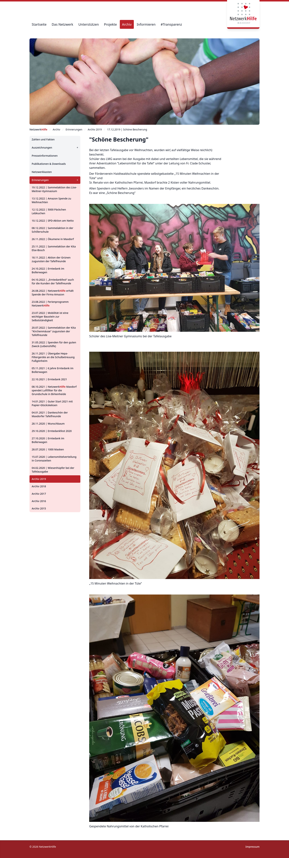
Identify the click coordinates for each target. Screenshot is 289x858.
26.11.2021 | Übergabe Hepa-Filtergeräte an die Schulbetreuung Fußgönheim (53, 357)
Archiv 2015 (39, 508)
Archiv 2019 (39, 479)
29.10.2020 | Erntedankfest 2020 (52, 431)
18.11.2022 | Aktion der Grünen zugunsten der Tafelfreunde (51, 259)
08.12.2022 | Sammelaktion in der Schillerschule (52, 229)
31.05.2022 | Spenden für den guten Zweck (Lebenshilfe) (54, 344)
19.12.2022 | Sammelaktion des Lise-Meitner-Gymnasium (54, 189)
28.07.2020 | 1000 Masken (48, 449)
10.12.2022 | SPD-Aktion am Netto (53, 220)
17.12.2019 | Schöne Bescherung (127, 129)
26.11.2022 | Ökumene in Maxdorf (53, 239)
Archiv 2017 (39, 493)
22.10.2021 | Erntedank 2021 (49, 379)
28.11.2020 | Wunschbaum (48, 423)
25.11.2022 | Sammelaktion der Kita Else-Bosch (54, 248)
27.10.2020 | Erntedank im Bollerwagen (48, 440)
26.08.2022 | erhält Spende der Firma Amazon (53, 292)
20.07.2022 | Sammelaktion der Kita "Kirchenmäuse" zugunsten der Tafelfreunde (54, 331)
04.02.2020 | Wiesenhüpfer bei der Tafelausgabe (53, 469)
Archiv (127, 24)
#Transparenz (171, 24)
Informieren (146, 24)
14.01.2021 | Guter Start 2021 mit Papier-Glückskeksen (52, 403)
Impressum (253, 846)
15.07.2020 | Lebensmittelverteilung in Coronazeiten (54, 458)
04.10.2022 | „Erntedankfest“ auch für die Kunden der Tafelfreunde (53, 281)
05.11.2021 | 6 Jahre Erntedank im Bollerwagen (52, 370)
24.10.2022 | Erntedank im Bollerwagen (48, 270)
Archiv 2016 (39, 501)
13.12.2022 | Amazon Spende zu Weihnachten (51, 200)
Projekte (110, 24)
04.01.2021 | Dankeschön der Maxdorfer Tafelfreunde (50, 414)
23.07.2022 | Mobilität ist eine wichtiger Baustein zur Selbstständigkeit (50, 316)
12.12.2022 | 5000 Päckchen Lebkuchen (49, 211)
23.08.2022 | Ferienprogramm (50, 303)
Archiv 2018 (39, 486)
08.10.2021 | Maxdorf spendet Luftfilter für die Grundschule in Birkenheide (54, 390)
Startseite (39, 24)
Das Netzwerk (62, 24)
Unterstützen (88, 24)
